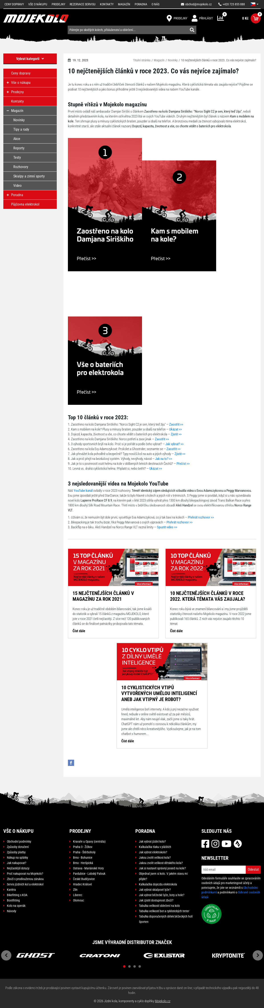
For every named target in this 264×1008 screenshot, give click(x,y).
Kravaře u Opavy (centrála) (89, 841)
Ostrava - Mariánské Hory (88, 868)
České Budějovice (84, 879)
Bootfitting (13, 900)
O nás (155, 4)
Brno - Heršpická (83, 863)
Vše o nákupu (37, 4)
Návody (11, 911)
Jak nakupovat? (16, 863)
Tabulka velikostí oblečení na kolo (159, 905)
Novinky (173, 60)
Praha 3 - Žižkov (82, 847)
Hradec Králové (82, 884)
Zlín (75, 889)
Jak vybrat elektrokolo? (153, 852)
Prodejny (58, 4)
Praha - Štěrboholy (84, 852)
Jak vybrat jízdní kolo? (152, 841)
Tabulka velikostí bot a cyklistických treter (164, 911)
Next (258, 955)
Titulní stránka (141, 60)
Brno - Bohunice (82, 857)
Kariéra (11, 889)
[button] (254, 4)
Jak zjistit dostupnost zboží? (156, 900)
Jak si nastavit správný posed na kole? (162, 868)
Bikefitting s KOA (17, 895)
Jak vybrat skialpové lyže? (155, 889)
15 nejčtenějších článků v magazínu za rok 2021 (103, 596)
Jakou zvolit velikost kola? (155, 857)
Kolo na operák (16, 905)
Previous (6, 955)
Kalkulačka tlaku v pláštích (155, 847)
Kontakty (107, 4)
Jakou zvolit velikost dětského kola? (161, 863)
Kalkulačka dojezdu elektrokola (158, 884)
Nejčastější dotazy (18, 868)
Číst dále (79, 631)
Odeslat (253, 869)
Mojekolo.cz (162, 1001)
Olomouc (78, 900)
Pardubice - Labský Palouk (89, 873)
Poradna (141, 4)
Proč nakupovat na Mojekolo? (25, 873)
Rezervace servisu (82, 4)
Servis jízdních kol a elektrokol (25, 884)
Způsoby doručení (18, 847)
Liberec (77, 895)
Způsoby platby (16, 852)
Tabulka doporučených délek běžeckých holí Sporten (166, 919)
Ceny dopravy (14, 4)
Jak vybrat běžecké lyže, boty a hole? (161, 895)
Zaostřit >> (176, 424)
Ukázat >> (175, 429)
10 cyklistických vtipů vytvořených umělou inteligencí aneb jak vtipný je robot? (159, 693)
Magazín (124, 4)
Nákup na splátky (17, 857)
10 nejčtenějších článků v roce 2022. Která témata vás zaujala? (207, 596)
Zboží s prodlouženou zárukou (25, 879)
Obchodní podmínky (19, 841)
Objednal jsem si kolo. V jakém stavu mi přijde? (163, 876)
